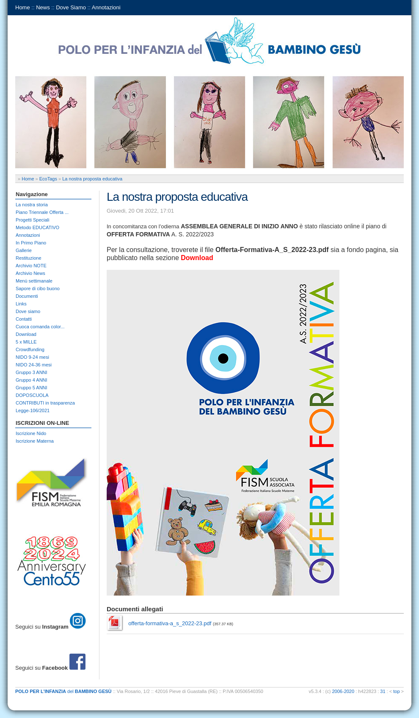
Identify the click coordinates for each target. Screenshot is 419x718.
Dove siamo (28, 311)
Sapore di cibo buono (38, 288)
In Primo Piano (31, 242)
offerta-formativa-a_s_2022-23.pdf (169, 623)
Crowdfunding (30, 349)
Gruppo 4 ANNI (31, 380)
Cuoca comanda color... (40, 326)
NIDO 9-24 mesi (32, 357)
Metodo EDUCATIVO (37, 227)
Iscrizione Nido (31, 433)
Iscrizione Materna (35, 441)
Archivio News (30, 273)
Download (26, 334)
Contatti (24, 319)
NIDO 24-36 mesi (34, 364)
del (63, 691)
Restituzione (28, 258)
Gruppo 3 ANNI (31, 372)
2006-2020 (343, 691)
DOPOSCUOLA (32, 395)
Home (22, 7)
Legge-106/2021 (33, 410)
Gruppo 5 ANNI (31, 387)
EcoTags (48, 178)
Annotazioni (106, 7)
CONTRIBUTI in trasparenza (45, 402)
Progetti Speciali (33, 219)
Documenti (27, 296)
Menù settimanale (34, 280)
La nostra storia (32, 204)
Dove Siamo (71, 7)
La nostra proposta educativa (92, 178)
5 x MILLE (26, 341)
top (396, 691)
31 (382, 691)
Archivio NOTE (31, 265)
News (43, 7)
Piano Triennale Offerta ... (42, 212)
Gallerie (24, 250)
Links (21, 303)
